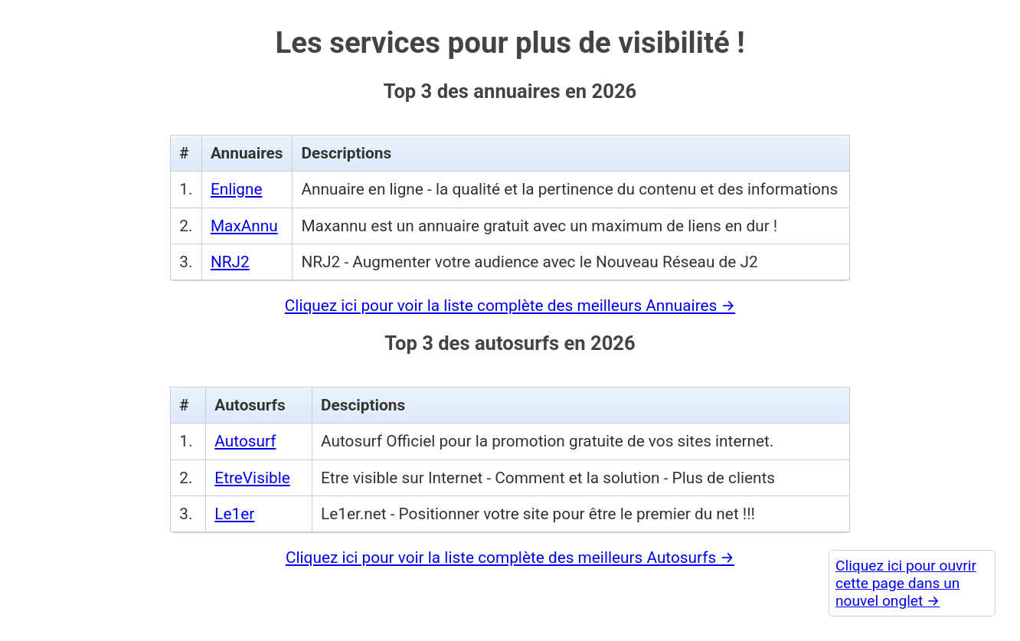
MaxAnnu (244, 220)
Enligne (237, 184)
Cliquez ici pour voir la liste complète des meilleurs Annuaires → (510, 299)
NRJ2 (230, 256)
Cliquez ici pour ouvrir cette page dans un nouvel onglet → (905, 583)
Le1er (234, 508)
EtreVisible (251, 472)
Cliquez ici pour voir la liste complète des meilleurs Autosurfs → (510, 551)
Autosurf (245, 436)
